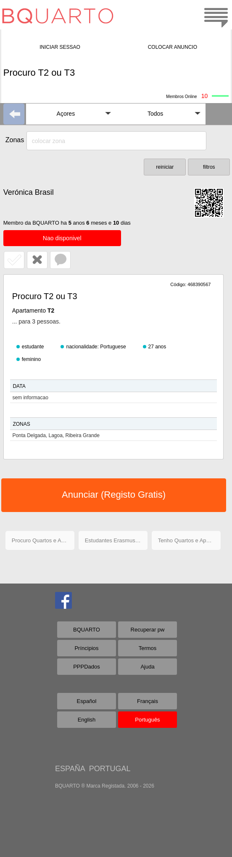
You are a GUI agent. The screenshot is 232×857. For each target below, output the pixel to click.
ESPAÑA (70, 768)
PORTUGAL (110, 768)
